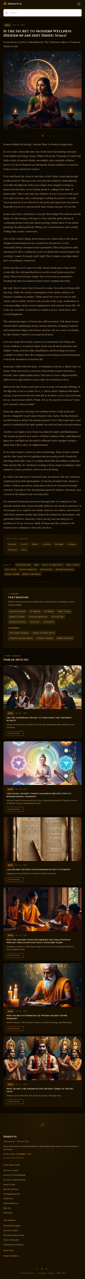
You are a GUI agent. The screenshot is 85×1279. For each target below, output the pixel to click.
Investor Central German (14, 1180)
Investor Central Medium (21, 638)
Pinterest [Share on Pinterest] (12, 550)
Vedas (7, 25)
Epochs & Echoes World (43, 633)
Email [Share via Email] (24, 550)
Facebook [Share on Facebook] (12, 544)
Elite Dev (34, 622)
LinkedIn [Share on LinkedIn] (47, 544)
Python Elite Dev (18, 622)
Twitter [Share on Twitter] (24, 544)
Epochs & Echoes (17, 617)
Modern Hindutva (64, 638)
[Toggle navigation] (79, 4)
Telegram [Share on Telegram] (72, 544)
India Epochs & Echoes (13, 1244)
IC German (49, 611)
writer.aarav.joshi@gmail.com (17, 1154)
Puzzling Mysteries (38, 617)
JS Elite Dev (57, 617)
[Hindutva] (12, 4)
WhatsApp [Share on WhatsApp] (59, 544)
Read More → (15, 733)
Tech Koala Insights (19, 633)
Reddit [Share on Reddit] (35, 544)
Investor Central (18, 611)
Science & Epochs (45, 638)
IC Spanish (35, 611)
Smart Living (64, 611)
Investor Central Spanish (14, 1175)
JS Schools (49, 622)
